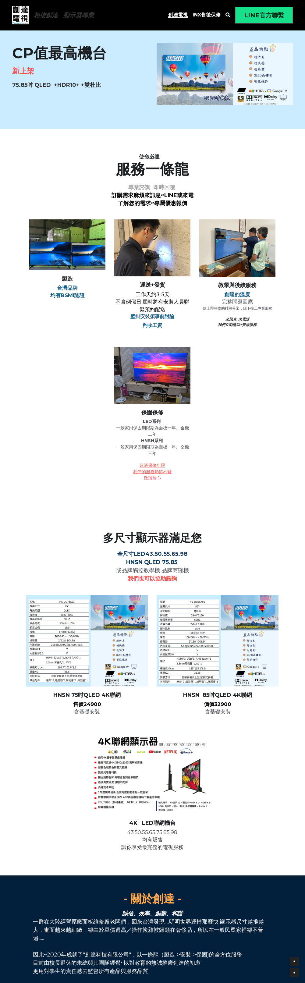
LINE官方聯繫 (264, 15)
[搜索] (227, 15)
